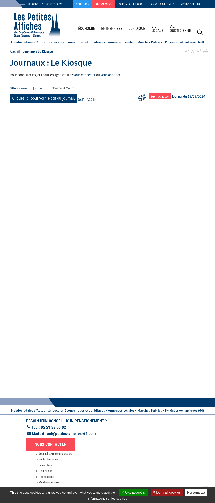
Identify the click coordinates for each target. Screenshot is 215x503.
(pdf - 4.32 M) (53, 98)
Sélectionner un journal (26, 88)
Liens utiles (45, 465)
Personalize (196, 492)
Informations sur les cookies (107, 498)
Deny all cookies (167, 492)
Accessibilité (46, 477)
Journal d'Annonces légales (55, 454)
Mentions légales (49, 482)
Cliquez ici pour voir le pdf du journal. (43, 98)
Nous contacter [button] (50, 444)
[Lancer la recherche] (200, 32)
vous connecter (84, 75)
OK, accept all (133, 492)
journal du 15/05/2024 (177, 96)
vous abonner (110, 75)
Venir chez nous (48, 459)
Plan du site (45, 471)
